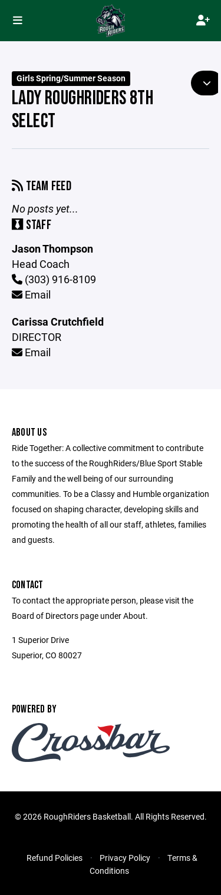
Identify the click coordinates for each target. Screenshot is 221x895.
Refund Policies (55, 857)
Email (31, 294)
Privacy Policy (125, 857)
